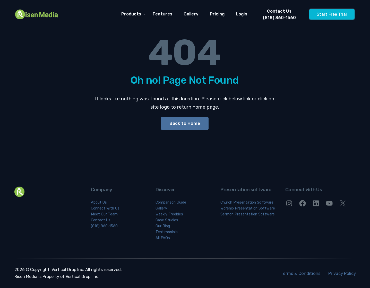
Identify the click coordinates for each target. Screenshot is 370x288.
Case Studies (167, 220)
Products (132, 14)
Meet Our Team (104, 214)
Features (162, 14)
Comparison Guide (171, 202)
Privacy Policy (342, 273)
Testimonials (167, 232)
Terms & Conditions (301, 273)
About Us (99, 202)
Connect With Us (105, 208)
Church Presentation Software (246, 202)
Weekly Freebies (169, 214)
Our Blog (163, 226)
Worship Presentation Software (247, 208)
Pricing (217, 14)
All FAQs (163, 238)
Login (241, 14)
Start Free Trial (332, 14)
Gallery (191, 14)
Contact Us (100, 220)
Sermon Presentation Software (247, 214)
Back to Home (184, 123)
